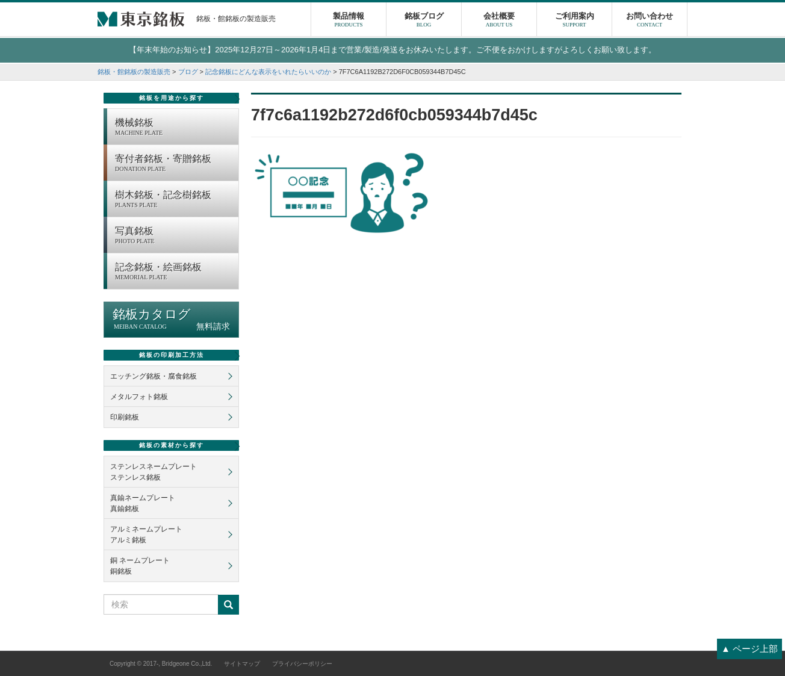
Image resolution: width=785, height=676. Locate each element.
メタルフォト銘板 (139, 396)
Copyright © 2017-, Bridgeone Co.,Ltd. (161, 663)
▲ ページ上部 (749, 648)
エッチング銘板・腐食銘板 (153, 376)
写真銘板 (173, 236)
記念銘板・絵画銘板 (173, 272)
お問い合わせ (649, 21)
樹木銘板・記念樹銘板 (173, 200)
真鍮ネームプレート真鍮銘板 (142, 503)
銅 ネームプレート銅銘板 (140, 565)
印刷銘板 (124, 417)
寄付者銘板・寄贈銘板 (173, 163)
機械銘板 (173, 127)
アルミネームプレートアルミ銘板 (146, 534)
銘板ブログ (423, 21)
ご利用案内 (574, 21)
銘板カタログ (171, 319)
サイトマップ (242, 663)
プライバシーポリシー (302, 663)
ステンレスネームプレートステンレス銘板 (153, 472)
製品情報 (348, 21)
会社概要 (499, 21)
